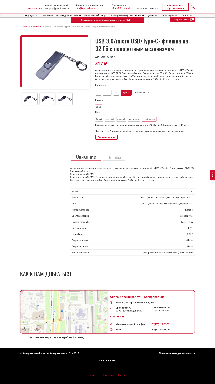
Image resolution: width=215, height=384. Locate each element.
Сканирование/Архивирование (126, 15)
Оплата (121, 375)
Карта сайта (109, 375)
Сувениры (152, 15)
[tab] (86, 157)
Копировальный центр (95, 15)
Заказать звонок (106, 137)
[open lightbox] (56, 63)
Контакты (187, 15)
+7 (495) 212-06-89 (121, 8)
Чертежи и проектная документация (60, 15)
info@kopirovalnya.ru (86, 8)
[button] (30, 15)
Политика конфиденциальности (177, 353)
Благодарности (169, 15)
